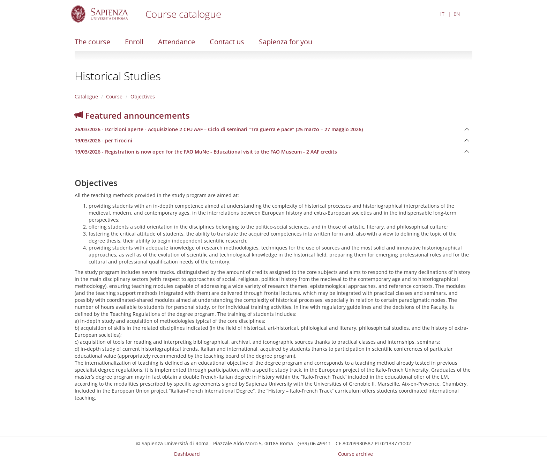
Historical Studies (118, 75)
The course (92, 41)
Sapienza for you (285, 41)
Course (114, 96)
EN (457, 13)
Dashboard (187, 454)
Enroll (134, 41)
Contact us (227, 41)
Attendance (176, 41)
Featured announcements (132, 115)
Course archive (355, 454)
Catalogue (86, 96)
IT (442, 13)
